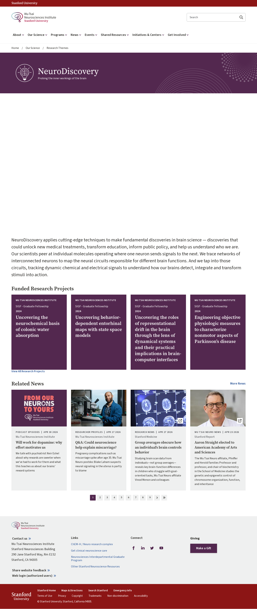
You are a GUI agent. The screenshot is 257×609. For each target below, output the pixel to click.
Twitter (152, 548)
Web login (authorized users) (32, 575)
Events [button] (91, 35)
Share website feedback (29, 570)
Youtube (161, 548)
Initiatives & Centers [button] (148, 35)
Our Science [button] (38, 35)
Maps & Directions (72, 590)
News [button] (76, 35)
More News (238, 384)
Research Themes (57, 48)
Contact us (19, 538)
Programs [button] (59, 35)
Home (15, 48)
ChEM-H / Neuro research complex (92, 544)
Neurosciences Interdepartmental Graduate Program (98, 558)
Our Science (33, 48)
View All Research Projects (28, 371)
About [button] (19, 35)
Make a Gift (203, 548)
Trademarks (95, 596)
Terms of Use (44, 596)
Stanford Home (46, 590)
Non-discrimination (117, 596)
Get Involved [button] (178, 35)
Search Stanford (98, 590)
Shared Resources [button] (115, 35)
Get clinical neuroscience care (89, 550)
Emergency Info (123, 590)
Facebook (133, 548)
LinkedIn (143, 548)
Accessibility (141, 596)
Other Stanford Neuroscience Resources (95, 566)
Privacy (62, 596)
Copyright (77, 596)
